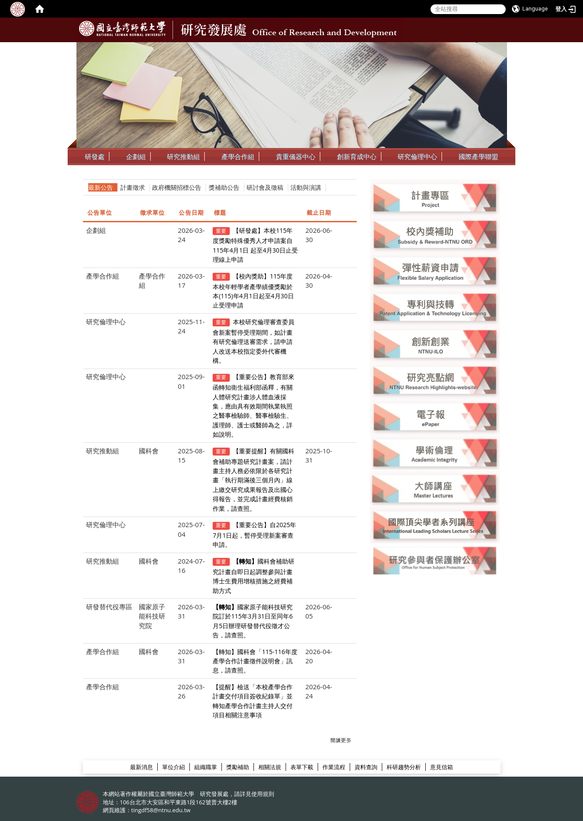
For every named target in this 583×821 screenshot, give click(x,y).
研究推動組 (183, 156)
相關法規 (269, 767)
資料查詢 (366, 767)
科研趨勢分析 (404, 767)
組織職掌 (205, 767)
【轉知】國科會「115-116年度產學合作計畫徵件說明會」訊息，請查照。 (255, 661)
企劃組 (136, 156)
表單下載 (301, 767)
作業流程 (333, 767)
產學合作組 (237, 156)
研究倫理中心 (417, 156)
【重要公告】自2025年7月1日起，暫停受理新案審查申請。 (254, 535)
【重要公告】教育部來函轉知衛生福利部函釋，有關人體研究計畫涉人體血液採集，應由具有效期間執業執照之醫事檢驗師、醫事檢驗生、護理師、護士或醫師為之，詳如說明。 (253, 405)
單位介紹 (173, 767)
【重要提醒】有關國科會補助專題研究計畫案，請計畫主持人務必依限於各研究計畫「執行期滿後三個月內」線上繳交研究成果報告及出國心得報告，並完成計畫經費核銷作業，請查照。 (253, 480)
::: (499, 49)
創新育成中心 (357, 156)
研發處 (95, 156)
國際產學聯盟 (478, 156)
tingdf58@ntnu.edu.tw (161, 810)
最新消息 (141, 767)
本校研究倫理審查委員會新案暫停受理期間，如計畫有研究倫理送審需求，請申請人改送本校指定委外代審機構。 (253, 341)
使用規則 (262, 794)
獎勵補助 (237, 767)
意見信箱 (441, 767)
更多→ (340, 741)
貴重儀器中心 (295, 156)
